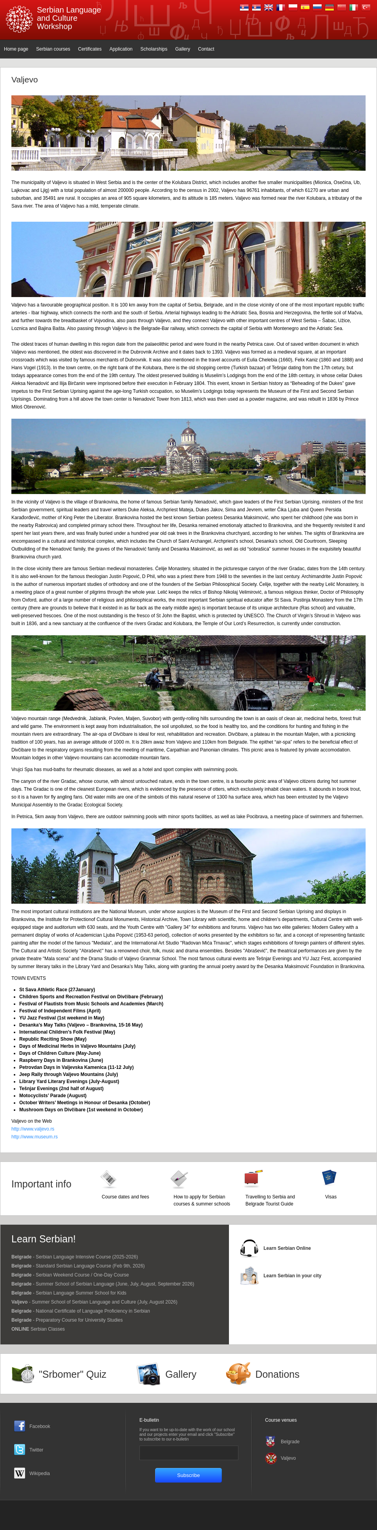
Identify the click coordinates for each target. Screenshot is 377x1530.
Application (121, 49)
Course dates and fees (125, 1197)
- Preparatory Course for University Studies (67, 1320)
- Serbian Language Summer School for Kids (68, 1293)
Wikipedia (39, 1473)
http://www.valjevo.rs (32, 1129)
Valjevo (288, 1458)
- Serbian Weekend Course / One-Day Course (70, 1275)
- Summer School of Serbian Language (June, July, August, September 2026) (102, 1284)
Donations (277, 1374)
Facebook (39, 1426)
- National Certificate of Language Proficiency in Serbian (80, 1311)
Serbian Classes (38, 1329)
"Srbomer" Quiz (72, 1374)
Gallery (182, 49)
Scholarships (154, 49)
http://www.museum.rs (34, 1137)
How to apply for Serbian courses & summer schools (202, 1200)
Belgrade (290, 1441)
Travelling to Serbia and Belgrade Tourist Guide (270, 1200)
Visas (331, 1197)
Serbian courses (53, 49)
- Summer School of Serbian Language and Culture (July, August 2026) (94, 1302)
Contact (206, 49)
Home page (16, 49)
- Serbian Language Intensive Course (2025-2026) (74, 1257)
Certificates (90, 49)
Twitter (36, 1450)
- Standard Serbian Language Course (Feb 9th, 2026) (78, 1266)
